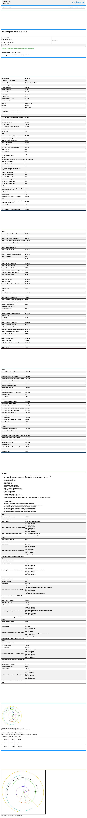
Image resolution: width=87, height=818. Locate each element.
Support (82, 7)
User (76, 7)
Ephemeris (70, 7)
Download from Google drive (27, 48)
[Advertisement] (43, 19)
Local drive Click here (16, 52)
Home (4, 7)
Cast (9, 7)
